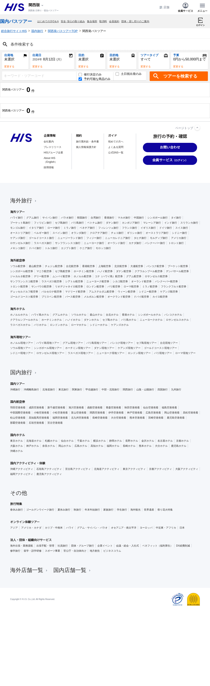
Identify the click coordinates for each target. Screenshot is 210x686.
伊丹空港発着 (116, 412)
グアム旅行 (32, 217)
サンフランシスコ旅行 (67, 243)
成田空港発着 (36, 407)
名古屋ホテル (165, 440)
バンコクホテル (173, 314)
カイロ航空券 (160, 296)
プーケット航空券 (178, 266)
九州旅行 (176, 389)
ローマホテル (78, 324)
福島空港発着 (169, 407)
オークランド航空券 (119, 296)
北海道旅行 (48, 389)
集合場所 (92, 21)
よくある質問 (115, 147)
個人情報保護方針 (86, 147)
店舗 (164, 7)
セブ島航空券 (62, 271)
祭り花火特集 (165, 509)
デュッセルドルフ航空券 (24, 291)
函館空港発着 (94, 407)
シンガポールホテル (149, 314)
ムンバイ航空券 (61, 276)
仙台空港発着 (150, 407)
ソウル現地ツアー (20, 347)
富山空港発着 (78, 412)
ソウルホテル (78, 314)
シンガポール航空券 (21, 271)
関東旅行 (77, 389)
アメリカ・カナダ (31, 527)
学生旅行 (122, 509)
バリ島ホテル (128, 319)
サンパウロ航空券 (41, 286)
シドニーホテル (99, 324)
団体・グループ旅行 (82, 545)
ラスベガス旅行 (43, 243)
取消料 (103, 21)
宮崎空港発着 (155, 417)
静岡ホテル (115, 440)
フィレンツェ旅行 (108, 227)
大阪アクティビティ (186, 469)
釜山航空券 (35, 266)
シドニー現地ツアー (21, 353)
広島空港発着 (153, 412)
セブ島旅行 (61, 222)
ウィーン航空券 (126, 291)
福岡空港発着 (60, 417)
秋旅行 (77, 509)
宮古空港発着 (55, 422)
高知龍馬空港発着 (39, 417)
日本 (182, 527)
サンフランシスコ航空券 (24, 281)
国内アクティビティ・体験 (27, 463)
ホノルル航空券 (82, 276)
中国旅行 (139, 217)
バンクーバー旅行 (155, 243)
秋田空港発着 (132, 407)
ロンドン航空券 (95, 286)
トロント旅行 (176, 243)
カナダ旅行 (135, 243)
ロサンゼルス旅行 (20, 243)
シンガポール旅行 (157, 217)
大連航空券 (136, 266)
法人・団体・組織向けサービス (31, 540)
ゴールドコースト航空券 (24, 296)
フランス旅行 (129, 227)
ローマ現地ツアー (185, 353)
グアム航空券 (133, 276)
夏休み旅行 (64, 509)
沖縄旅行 (15, 389)
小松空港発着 (60, 412)
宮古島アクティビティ (78, 469)
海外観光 (135, 509)
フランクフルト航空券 (173, 286)
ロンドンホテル (59, 324)
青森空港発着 (113, 407)
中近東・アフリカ (166, 527)
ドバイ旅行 (35, 248)
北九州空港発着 (80, 417)
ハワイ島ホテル (40, 314)
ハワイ (70, 527)
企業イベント (105, 545)
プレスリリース (52, 147)
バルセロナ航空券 (51, 291)
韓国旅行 (82, 217)
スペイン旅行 (60, 232)
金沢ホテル (147, 440)
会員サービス (185, 7)
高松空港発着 (190, 412)
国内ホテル (17, 435)
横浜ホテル (99, 440)
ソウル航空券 (17, 266)
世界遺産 (149, 509)
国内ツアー (17, 383)
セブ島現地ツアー (146, 342)
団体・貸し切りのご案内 (135, 21)
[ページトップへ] (197, 127)
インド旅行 (170, 222)
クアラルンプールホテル (24, 319)
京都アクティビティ (160, 469)
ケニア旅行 (86, 248)
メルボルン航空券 (94, 296)
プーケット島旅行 (20, 222)
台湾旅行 (96, 217)
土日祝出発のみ (129, 74)
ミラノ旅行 (70, 227)
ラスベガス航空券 (51, 281)
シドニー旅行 (179, 232)
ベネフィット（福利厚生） (157, 545)
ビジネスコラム (112, 550)
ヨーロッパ (146, 527)
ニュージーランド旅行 (70, 238)
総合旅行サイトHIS (14, 31)
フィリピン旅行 (43, 222)
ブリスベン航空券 (51, 296)
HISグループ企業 (53, 152)
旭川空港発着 (76, 407)
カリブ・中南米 (54, 527)
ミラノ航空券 (150, 286)
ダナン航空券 (123, 271)
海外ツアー (17, 212)
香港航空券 (88, 266)
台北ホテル (112, 314)
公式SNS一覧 (116, 152)
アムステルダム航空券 (101, 291)
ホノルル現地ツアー (21, 342)
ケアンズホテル (120, 324)
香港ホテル (128, 314)
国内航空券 (17, 402)
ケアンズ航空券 (169, 291)
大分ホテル (161, 445)
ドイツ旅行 (165, 227)
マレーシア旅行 (152, 222)
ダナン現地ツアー (104, 347)
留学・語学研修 (32, 550)
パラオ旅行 (67, 217)
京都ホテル (182, 440)
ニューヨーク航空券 (97, 281)
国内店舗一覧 (72, 570)
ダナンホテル (91, 319)
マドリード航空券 (75, 291)
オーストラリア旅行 (157, 232)
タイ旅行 (176, 217)
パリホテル (40, 324)
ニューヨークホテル (151, 319)
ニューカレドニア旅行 (117, 238)
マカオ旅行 (124, 217)
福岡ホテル (113, 445)
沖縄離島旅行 (31, 389)
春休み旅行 (16, 509)
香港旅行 (109, 217)
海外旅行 (23, 200)
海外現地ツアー (20, 337)
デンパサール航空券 (177, 271)
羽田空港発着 (17, 407)
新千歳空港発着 (56, 407)
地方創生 (95, 550)
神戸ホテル (32, 445)
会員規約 (114, 21)
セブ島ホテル (110, 319)
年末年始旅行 (92, 509)
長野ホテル (131, 440)
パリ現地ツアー (163, 353)
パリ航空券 (114, 286)
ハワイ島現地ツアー (47, 342)
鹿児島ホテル (178, 445)
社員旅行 (63, 545)
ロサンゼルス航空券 (156, 276)
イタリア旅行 (36, 227)
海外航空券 (17, 260)
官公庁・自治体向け (75, 550)
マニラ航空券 (44, 271)
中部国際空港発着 (20, 412)
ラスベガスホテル (20, 324)
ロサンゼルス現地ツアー (50, 353)
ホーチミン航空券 (84, 271)
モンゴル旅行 (17, 227)
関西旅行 (128, 389)
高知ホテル (97, 445)
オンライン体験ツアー (25, 522)
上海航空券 (104, 266)
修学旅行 (15, 550)
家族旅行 (108, 509)
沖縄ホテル (16, 450)
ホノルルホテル (19, 314)
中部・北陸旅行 (110, 389)
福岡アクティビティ (21, 474)
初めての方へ (115, 141)
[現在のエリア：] (36, 5)
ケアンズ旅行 (17, 238)
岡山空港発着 (172, 412)
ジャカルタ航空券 (20, 276)
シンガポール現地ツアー (48, 347)
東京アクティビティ (134, 469)
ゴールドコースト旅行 (41, 238)
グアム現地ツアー (73, 342)
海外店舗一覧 (29, 570)
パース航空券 (72, 296)
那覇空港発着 (17, 422)
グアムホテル (60, 314)
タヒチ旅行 (140, 238)
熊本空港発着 (137, 417)
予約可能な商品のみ (95, 79)
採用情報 (49, 167)
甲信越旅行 (92, 389)
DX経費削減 (183, 545)
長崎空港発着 (100, 417)
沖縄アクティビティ (21, 469)
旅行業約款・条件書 (87, 141)
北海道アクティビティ (106, 469)
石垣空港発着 (36, 422)
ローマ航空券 (131, 286)
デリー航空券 (41, 276)
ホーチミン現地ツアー (78, 347)
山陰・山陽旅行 (145, 389)
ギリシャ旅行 (134, 232)
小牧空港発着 (41, 412)
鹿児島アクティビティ (49, 474)
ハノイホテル (72, 319)
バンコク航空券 (155, 266)
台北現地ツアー (169, 342)
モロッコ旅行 (103, 248)
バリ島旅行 (77, 222)
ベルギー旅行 (41, 232)
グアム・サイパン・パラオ (92, 527)
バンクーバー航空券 (166, 281)
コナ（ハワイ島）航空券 (109, 276)
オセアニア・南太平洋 (123, 527)
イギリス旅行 (148, 227)
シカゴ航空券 (120, 281)
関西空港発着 (97, 412)
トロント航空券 (19, 286)
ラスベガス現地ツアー (80, 353)
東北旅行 (63, 389)
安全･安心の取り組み (73, 21)
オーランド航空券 (141, 281)
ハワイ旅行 (16, 217)
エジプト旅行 (68, 248)
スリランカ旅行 (189, 222)
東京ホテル (16, 440)
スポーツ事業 (52, 550)
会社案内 (49, 141)
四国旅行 (163, 389)
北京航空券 (120, 266)
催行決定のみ (90, 74)
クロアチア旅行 (99, 232)
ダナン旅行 (112, 222)
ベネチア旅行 (87, 227)
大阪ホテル (16, 445)
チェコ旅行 (117, 232)
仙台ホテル (67, 440)
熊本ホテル (145, 445)
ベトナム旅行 (94, 222)
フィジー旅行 (94, 238)
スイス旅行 (181, 227)
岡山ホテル (64, 445)
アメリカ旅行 (178, 238)
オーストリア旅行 (20, 232)
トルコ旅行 (51, 248)
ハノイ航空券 (105, 271)
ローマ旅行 (53, 227)
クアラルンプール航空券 (149, 271)
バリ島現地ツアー (96, 342)
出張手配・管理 (45, 545)
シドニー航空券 (148, 291)
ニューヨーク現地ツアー (110, 353)
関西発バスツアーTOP (63, 31)
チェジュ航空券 (54, 266)
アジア (14, 527)
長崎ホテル (129, 445)
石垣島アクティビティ (49, 469)
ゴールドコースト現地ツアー (160, 347)
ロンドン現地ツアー (139, 353)
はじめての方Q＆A (48, 21)
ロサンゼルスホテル (177, 319)
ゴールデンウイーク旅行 (40, 509)
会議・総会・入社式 (127, 545)
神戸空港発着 (134, 412)
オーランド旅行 (116, 243)
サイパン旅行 (50, 217)
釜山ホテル (96, 314)
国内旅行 (37, 31)
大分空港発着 (118, 417)
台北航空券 (72, 266)
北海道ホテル (33, 440)
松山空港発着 (17, 417)
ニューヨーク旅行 (94, 243)
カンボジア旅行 (131, 222)
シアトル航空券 (74, 281)
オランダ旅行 (78, 232)
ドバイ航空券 (141, 296)
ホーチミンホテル (51, 319)
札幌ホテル (51, 440)
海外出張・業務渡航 (21, 545)
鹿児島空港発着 (176, 417)
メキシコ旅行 (17, 248)
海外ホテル (17, 309)
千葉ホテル (83, 440)
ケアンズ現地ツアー (129, 347)
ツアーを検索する (180, 76)
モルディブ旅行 (159, 238)
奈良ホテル (48, 445)
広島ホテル (81, 445)
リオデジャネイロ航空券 (69, 286)
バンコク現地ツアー (121, 342)
